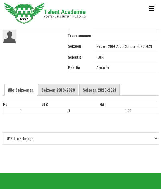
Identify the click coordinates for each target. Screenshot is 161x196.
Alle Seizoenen (21, 90)
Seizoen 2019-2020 (58, 90)
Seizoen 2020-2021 (99, 90)
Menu (151, 7)
